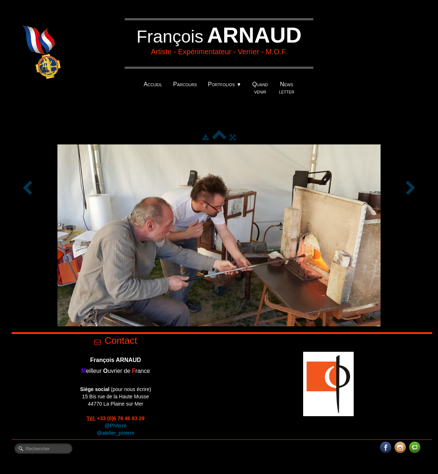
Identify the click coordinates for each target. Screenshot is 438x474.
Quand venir (260, 88)
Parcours (185, 84)
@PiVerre (115, 426)
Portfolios (224, 84)
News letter (286, 88)
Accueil (153, 84)
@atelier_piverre (115, 433)
